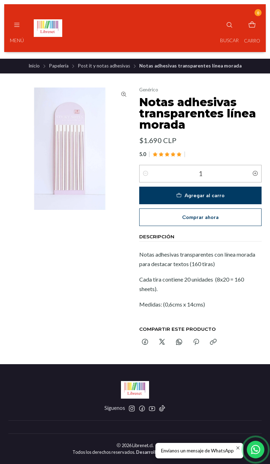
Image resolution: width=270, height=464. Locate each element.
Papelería (59, 66)
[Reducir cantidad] (146, 173)
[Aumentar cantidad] (255, 173)
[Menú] (16, 28)
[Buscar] (229, 28)
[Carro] (252, 28)
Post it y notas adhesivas (104, 66)
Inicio (34, 66)
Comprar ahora (200, 217)
